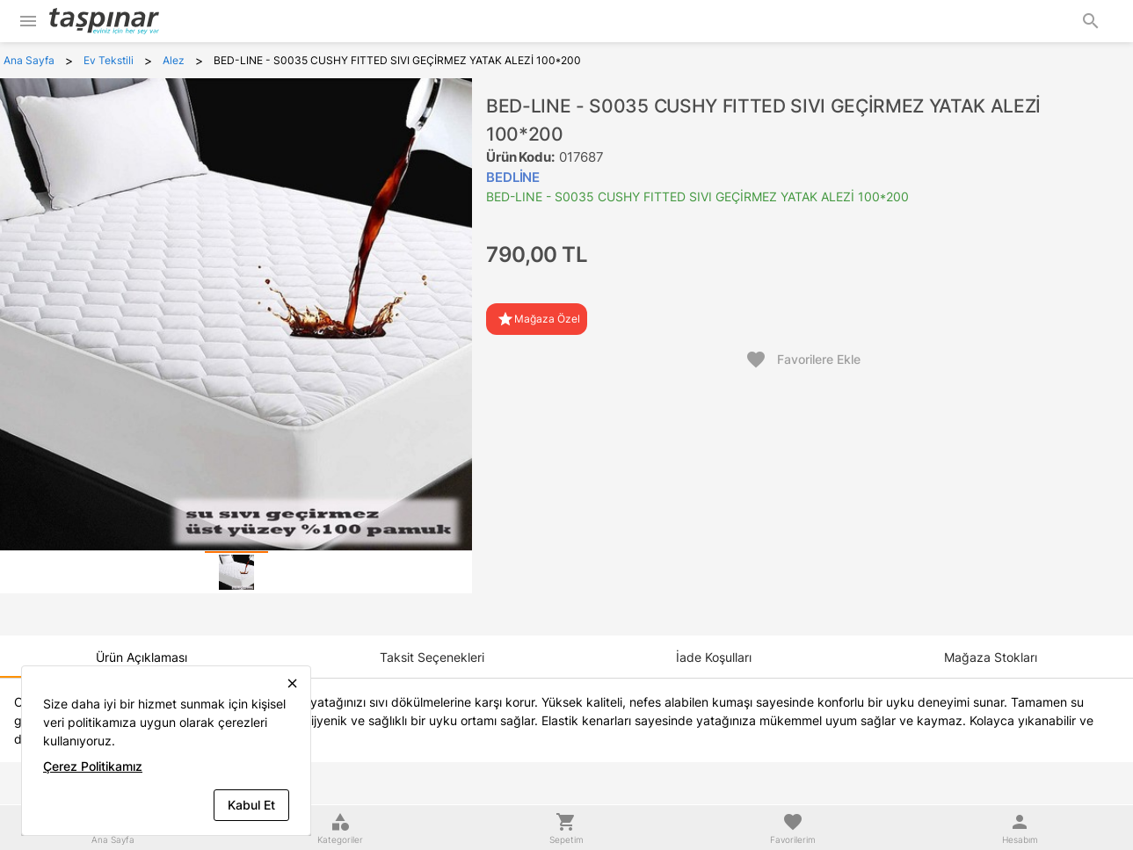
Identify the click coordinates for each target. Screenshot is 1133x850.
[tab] (236, 572)
